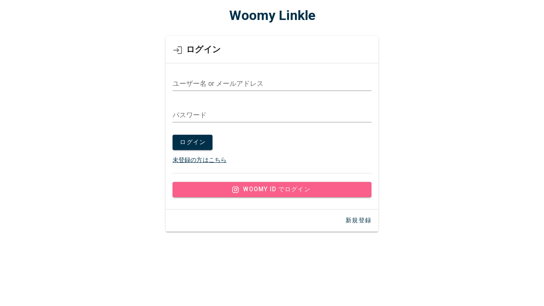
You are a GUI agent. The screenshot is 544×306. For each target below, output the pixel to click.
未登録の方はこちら (200, 159)
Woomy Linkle (272, 15)
